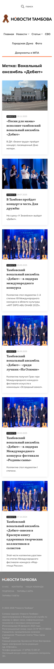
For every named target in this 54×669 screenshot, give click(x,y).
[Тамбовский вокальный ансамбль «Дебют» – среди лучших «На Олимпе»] (25, 330)
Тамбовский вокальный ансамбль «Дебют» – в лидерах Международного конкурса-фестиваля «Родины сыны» (22, 449)
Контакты (17, 586)
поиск (27, 6)
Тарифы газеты (10, 595)
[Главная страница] (31, 19)
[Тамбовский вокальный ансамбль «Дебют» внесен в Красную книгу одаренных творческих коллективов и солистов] (25, 496)
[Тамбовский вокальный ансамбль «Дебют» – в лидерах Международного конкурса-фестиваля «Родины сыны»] (25, 412)
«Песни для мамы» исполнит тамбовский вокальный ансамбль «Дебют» (23, 128)
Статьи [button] (37, 34)
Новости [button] (22, 34)
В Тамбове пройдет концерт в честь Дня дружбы (22, 204)
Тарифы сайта (25, 591)
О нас (5, 586)
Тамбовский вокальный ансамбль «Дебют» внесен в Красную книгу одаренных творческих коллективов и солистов (24, 535)
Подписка (8, 591)
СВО (47, 34)
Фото (38, 43)
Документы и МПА (27, 52)
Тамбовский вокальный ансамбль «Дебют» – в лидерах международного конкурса (22, 279)
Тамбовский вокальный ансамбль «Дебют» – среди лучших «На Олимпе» (22, 363)
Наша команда (34, 586)
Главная (9, 34)
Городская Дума (22, 43)
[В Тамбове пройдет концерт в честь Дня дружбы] (25, 174)
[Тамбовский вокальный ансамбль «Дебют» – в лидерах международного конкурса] (25, 244)
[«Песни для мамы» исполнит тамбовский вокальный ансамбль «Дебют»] (25, 95)
